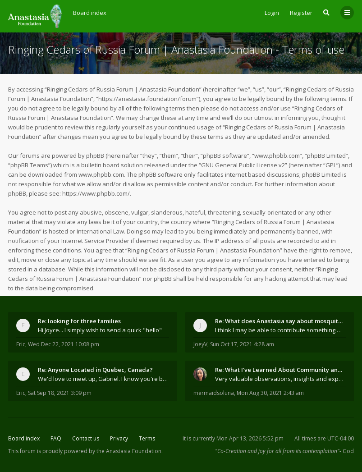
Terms (147, 438)
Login (272, 13)
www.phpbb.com (101, 174)
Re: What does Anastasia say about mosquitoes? (280, 321)
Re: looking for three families (79, 321)
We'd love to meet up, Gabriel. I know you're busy (103, 379)
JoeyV (200, 344)
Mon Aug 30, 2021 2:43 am (270, 393)
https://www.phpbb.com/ (96, 193)
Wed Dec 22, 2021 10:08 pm (63, 344)
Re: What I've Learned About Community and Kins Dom (280, 370)
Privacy (119, 438)
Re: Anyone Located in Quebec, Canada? (95, 370)
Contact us (85, 438)
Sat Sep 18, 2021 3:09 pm (60, 393)
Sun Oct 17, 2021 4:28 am (242, 344)
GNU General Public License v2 (243, 165)
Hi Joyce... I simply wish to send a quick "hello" (100, 330)
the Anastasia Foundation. (129, 451)
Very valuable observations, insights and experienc (280, 379)
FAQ (55, 438)
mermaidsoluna (213, 393)
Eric (20, 344)
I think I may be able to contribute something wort (280, 330)
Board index (24, 438)
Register (301, 13)
